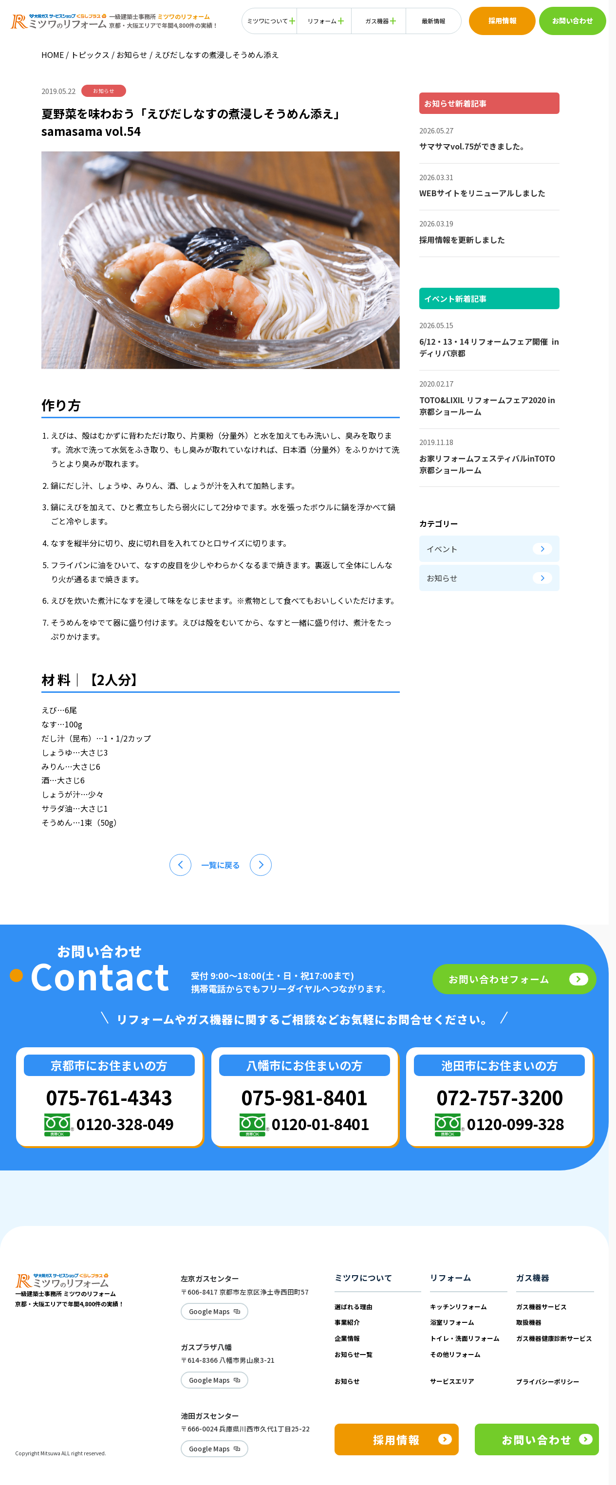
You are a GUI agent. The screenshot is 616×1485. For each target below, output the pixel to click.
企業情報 (347, 1338)
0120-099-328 (515, 1123)
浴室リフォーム (452, 1322)
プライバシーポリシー (547, 1381)
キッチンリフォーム (458, 1306)
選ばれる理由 (354, 1306)
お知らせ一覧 (354, 1354)
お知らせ (132, 54)
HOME (52, 54)
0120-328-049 (125, 1123)
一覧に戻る (220, 865)
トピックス (90, 54)
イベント (489, 549)
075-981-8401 (304, 1097)
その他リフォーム (455, 1354)
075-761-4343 (109, 1097)
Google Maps (204, 1310)
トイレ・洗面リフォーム (465, 1338)
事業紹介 (347, 1322)
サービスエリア (452, 1381)
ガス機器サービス (541, 1306)
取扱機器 (528, 1322)
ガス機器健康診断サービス (554, 1338)
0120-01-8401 (320, 1123)
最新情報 (433, 21)
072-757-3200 (499, 1097)
